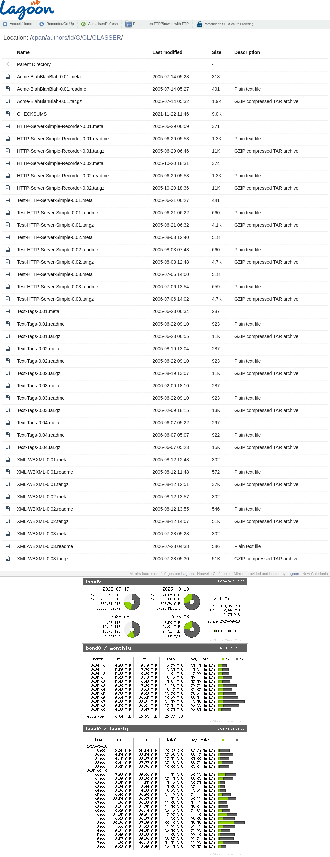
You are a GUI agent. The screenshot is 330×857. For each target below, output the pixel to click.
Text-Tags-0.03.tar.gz (38, 410)
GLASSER (106, 37)
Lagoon (187, 574)
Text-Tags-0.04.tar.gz (38, 447)
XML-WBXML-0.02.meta (42, 496)
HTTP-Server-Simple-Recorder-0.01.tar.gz (60, 151)
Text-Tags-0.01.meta (38, 311)
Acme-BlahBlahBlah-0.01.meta (49, 76)
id (71, 37)
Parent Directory (34, 64)
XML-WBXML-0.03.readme (45, 546)
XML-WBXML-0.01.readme (45, 472)
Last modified (167, 52)
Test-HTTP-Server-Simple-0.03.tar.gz (55, 299)
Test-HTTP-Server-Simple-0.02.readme (57, 249)
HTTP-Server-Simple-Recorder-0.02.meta (60, 163)
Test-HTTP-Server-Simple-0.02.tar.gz (55, 262)
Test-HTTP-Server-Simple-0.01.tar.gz (55, 225)
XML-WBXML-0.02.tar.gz (43, 521)
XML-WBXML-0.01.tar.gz (43, 484)
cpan (38, 37)
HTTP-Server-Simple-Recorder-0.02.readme (63, 175)
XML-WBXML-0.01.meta (42, 459)
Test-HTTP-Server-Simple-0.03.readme (57, 286)
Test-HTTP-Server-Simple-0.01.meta (55, 200)
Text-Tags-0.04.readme (41, 435)
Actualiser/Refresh (103, 24)
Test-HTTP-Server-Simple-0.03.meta (55, 274)
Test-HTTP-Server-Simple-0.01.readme (57, 212)
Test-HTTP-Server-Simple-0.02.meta (55, 237)
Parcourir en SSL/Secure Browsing (228, 24)
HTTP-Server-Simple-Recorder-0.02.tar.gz (60, 188)
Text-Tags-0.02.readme (41, 361)
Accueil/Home (21, 24)
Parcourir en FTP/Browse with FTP (160, 24)
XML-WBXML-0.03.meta (42, 534)
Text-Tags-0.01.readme (41, 324)
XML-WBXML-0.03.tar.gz (43, 558)
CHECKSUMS (32, 114)
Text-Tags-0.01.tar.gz (38, 336)
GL (86, 37)
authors (57, 37)
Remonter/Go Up (60, 24)
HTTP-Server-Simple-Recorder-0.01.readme (63, 138)
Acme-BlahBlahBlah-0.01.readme (51, 89)
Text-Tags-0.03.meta (38, 385)
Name (23, 52)
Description (247, 52)
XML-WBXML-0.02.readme (45, 509)
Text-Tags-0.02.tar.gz (38, 373)
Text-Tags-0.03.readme (41, 398)
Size (216, 52)
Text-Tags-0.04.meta (38, 422)
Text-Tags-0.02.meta (38, 348)
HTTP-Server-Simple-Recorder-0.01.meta (60, 126)
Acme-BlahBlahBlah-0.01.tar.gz (49, 101)
